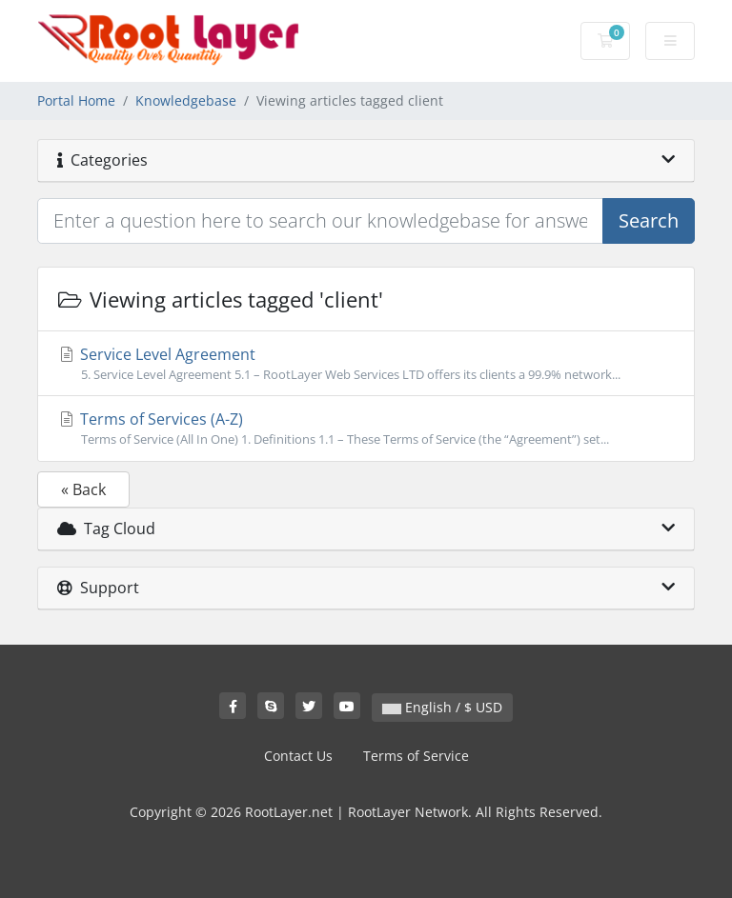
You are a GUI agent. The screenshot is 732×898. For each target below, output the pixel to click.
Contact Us (298, 756)
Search (649, 220)
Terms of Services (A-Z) (366, 429)
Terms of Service (416, 756)
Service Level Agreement (366, 364)
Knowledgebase (185, 100)
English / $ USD (442, 707)
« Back (83, 489)
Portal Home (76, 100)
